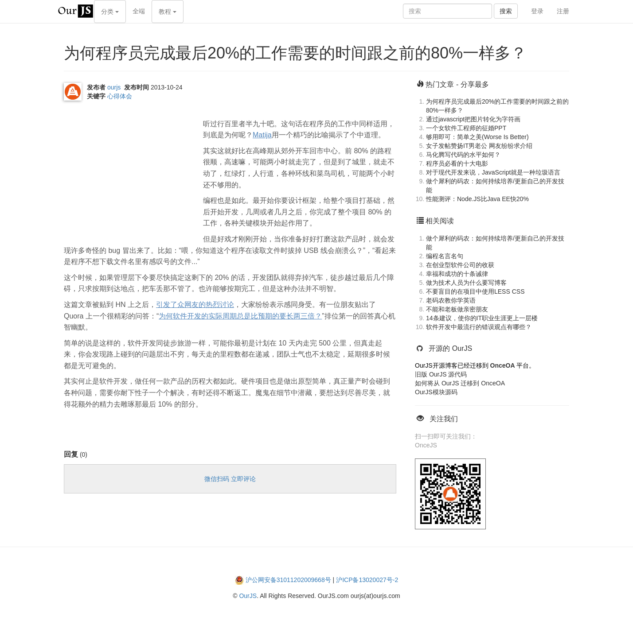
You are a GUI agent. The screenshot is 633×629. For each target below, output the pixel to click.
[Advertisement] (130, 169)
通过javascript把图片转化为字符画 (473, 119)
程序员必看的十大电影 (457, 163)
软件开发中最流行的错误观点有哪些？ (478, 326)
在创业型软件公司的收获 (460, 264)
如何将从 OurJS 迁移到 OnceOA (460, 383)
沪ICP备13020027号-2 (367, 579)
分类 (110, 11)
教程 (167, 11)
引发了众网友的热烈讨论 (195, 304)
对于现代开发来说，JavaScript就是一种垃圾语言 (493, 172)
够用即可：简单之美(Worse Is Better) (477, 136)
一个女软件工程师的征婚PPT (466, 128)
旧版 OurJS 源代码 (441, 374)
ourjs (114, 87)
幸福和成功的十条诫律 (457, 273)
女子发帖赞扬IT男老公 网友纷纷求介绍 (479, 145)
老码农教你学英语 (451, 300)
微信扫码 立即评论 (230, 478)
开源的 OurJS (450, 348)
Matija (262, 135)
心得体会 (119, 96)
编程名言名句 (444, 256)
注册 (563, 11)
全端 (139, 11)
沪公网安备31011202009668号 (288, 579)
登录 (537, 11)
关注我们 (444, 419)
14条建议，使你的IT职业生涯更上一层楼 (482, 318)
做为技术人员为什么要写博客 (466, 282)
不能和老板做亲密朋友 (457, 309)
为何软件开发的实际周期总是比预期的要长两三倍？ (240, 316)
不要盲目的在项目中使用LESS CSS (475, 291)
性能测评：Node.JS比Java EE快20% (477, 198)
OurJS (248, 595)
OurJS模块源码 (436, 392)
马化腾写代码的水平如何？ (463, 154)
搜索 (506, 11)
